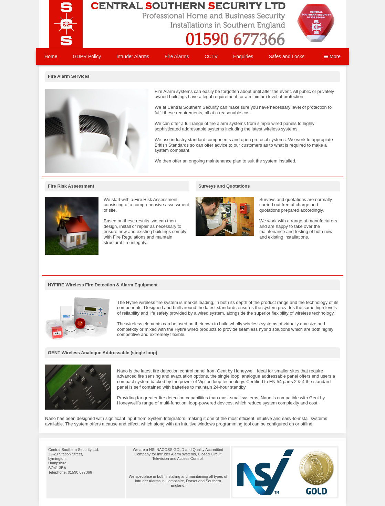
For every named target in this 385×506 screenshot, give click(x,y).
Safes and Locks (286, 56)
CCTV (211, 56)
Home (50, 56)
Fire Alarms (177, 56)
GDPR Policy (87, 56)
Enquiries (243, 56)
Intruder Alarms (132, 56)
